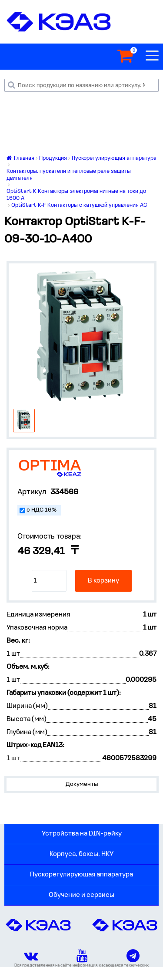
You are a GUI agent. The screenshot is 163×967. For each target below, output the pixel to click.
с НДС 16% (42, 510)
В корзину (103, 580)
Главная (20, 158)
